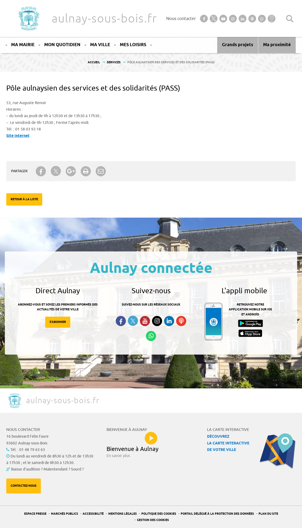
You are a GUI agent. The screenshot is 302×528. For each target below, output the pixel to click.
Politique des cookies (158, 514)
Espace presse (35, 514)
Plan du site (268, 514)
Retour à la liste (24, 199)
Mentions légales (122, 514)
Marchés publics (64, 514)
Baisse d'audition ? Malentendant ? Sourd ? (47, 469)
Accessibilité (93, 514)
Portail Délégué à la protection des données (217, 514)
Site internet (17, 135)
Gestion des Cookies (153, 520)
